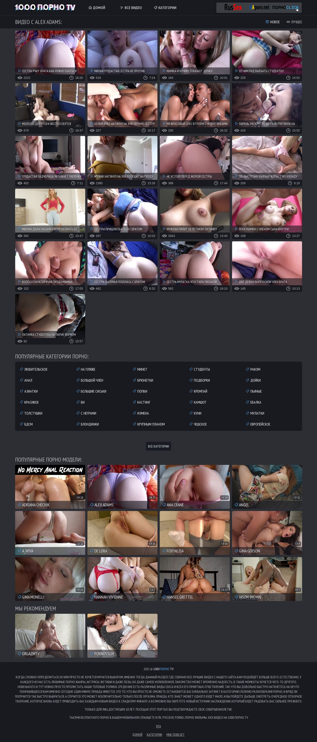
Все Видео (131, 7)
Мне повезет (175, 734)
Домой (96, 7)
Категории (165, 7)
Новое (272, 21)
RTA (158, 726)
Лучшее (294, 21)
